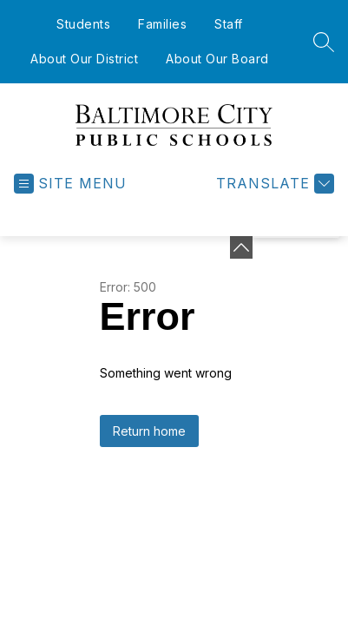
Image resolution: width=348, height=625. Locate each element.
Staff (228, 23)
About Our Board (217, 58)
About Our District (84, 58)
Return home (149, 431)
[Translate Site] (273, 183)
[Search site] (323, 41)
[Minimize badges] (241, 247)
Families (162, 23)
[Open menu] (70, 183)
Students (83, 23)
